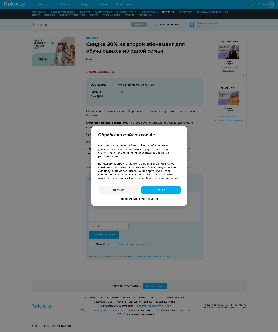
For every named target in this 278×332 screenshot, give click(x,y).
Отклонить (118, 189)
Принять (160, 189)
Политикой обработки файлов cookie (153, 178)
